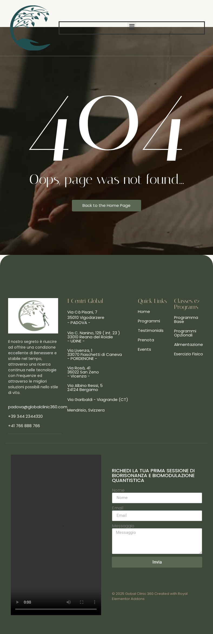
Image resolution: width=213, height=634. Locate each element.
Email (117, 508)
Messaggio (123, 526)
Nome (118, 490)
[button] (131, 26)
